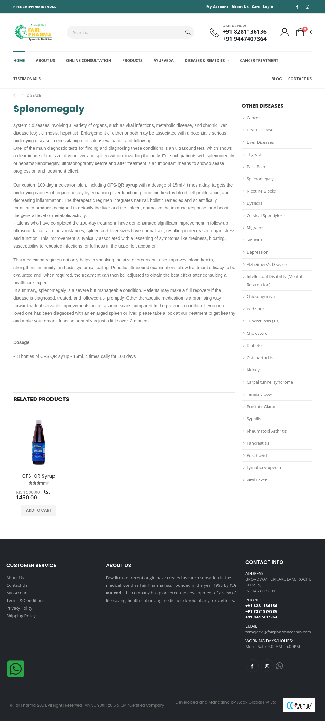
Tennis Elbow (259, 394)
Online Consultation (88, 60)
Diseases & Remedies (205, 60)
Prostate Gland (261, 406)
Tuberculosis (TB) (263, 321)
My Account (217, 6)
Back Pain (256, 166)
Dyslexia (254, 203)
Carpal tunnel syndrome (270, 382)
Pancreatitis (258, 443)
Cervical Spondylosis (266, 215)
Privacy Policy (19, 608)
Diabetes (255, 345)
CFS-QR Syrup (39, 476)
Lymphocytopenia (264, 467)
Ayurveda (164, 60)
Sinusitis (254, 240)
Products (132, 60)
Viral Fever (257, 480)
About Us (240, 6)
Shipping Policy (21, 615)
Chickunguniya (261, 296)
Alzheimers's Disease (267, 264)
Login (268, 6)
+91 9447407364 (245, 39)
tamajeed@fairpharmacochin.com (278, 632)
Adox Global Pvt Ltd (257, 702)
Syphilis (254, 418)
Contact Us (300, 79)
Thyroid (254, 154)
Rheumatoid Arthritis (267, 431)
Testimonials (27, 79)
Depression (258, 252)
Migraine (255, 227)
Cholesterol (258, 333)
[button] (303, 32)
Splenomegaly (260, 179)
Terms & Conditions (25, 600)
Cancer (253, 118)
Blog (276, 79)
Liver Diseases (260, 142)
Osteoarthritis (260, 357)
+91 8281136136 (245, 31)
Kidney (253, 370)
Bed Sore (255, 309)
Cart (256, 6)
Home (19, 60)
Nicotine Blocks (261, 191)
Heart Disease (260, 130)
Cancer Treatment (259, 60)
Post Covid (257, 455)
